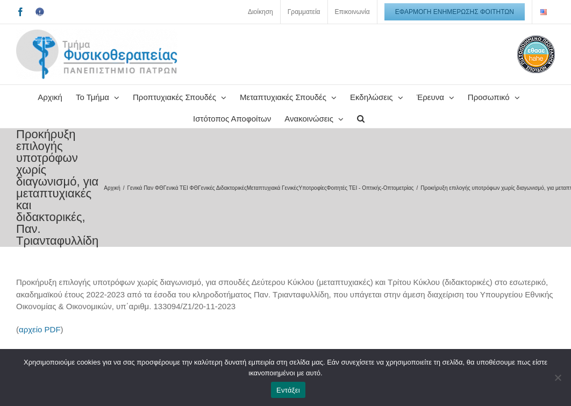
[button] (361, 117)
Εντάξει (288, 390)
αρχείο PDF (40, 329)
